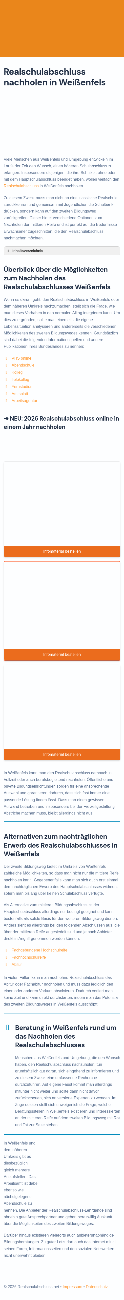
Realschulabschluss (21, 186)
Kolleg (17, 372)
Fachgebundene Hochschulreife (39, 950)
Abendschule (23, 365)
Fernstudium (23, 387)
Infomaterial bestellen (62, 551)
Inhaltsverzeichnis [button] (24, 250)
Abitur (17, 964)
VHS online (21, 358)
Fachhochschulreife (29, 957)
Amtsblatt (20, 394)
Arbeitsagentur (24, 401)
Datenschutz (97, 1287)
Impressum (72, 1287)
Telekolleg (20, 379)
